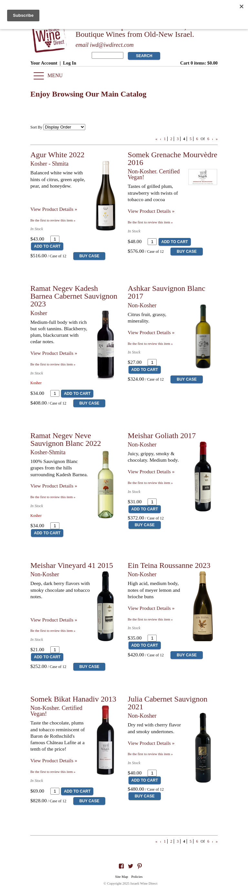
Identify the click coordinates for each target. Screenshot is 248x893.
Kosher (38, 313)
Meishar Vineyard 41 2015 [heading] (71, 565)
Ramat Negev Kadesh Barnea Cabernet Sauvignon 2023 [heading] (73, 296)
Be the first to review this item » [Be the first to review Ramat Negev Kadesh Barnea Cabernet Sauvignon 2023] (52, 364)
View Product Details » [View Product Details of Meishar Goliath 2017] (151, 471)
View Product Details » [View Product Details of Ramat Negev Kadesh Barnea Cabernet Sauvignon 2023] (53, 353)
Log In (69, 63)
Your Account (43, 63)
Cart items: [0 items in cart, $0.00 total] (199, 63)
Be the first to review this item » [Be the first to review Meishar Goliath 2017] (150, 483)
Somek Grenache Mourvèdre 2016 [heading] (172, 158)
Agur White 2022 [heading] (57, 154)
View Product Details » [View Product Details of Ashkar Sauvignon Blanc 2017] (151, 332)
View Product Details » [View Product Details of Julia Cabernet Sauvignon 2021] (151, 743)
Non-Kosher (142, 305)
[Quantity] (54, 239)
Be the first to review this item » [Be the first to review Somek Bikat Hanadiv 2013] (52, 772)
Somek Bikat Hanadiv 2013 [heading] (73, 699)
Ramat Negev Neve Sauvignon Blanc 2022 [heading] (65, 439)
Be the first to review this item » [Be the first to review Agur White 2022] (52, 220)
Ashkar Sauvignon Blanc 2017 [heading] (166, 292)
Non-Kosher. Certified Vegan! (154, 174)
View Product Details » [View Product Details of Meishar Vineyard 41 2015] (53, 619)
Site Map (121, 876)
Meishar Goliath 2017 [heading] (162, 435)
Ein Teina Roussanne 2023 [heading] (169, 565)
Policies (137, 876)
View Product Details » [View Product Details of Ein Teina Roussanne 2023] (151, 608)
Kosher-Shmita (48, 452)
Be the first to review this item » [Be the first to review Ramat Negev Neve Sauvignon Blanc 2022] (52, 497)
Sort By (36, 127)
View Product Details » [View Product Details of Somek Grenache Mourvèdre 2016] (151, 211)
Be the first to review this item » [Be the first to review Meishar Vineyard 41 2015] (52, 630)
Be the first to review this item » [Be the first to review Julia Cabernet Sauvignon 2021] (150, 754)
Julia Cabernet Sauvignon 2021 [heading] (168, 703)
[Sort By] (64, 127)
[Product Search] (107, 55)
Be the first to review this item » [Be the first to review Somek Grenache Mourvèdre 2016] (150, 222)
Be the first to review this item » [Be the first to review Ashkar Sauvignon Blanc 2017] (150, 343)
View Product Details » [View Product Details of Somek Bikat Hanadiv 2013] (53, 760)
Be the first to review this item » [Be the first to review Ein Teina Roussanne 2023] (150, 619)
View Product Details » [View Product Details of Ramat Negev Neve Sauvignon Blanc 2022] (53, 485)
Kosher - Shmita (49, 163)
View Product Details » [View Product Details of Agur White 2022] (53, 209)
